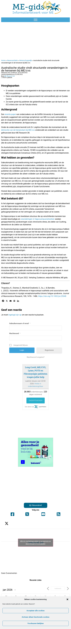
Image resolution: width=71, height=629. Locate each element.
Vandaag (58, 588)
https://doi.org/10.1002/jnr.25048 (52, 296)
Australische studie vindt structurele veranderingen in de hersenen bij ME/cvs (34, 69)
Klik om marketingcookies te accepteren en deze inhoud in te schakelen (35, 542)
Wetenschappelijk (25, 60)
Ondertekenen (35, 400)
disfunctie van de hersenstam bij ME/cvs (18, 130)
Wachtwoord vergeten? (35, 357)
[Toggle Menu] (35, 20)
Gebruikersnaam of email (19, 323)
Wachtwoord (14, 333)
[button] (67, 599)
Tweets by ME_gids (35, 543)
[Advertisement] (35, 40)
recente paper (10, 114)
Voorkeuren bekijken (35, 623)
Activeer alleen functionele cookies (35, 617)
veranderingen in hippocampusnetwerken (38, 219)
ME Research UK (9, 76)
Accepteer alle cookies (36, 611)
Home (3, 60)
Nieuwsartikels (12, 60)
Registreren (49, 350)
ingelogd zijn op (14, 315)
